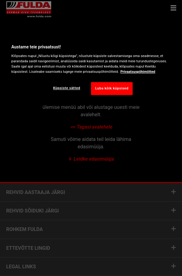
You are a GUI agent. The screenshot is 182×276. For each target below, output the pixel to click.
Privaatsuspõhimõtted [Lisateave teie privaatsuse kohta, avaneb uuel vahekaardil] (137, 71)
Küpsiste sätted (66, 88)
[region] (91, 68)
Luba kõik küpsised (111, 88)
